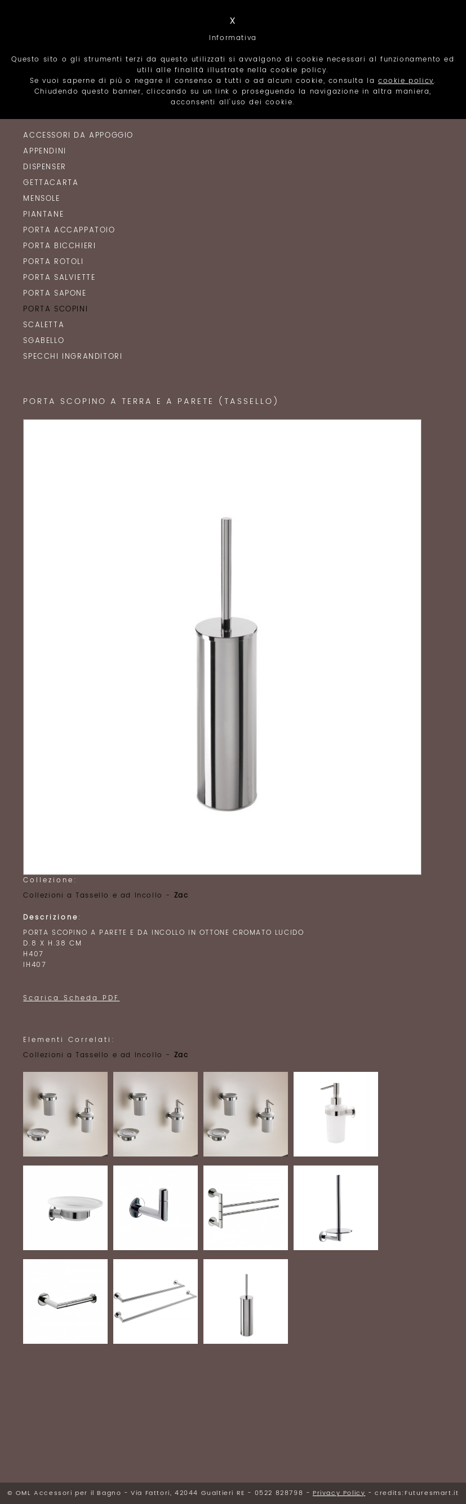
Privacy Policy (339, 1493)
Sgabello (43, 341)
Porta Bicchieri (59, 246)
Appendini (44, 151)
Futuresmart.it (432, 1493)
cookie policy (406, 81)
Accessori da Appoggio (78, 136)
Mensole (41, 199)
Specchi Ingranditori (72, 357)
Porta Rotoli (53, 262)
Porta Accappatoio (69, 230)
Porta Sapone (54, 294)
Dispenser (44, 167)
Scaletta (43, 325)
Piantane (43, 215)
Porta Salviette (59, 278)
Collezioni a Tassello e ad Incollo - (105, 895)
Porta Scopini (55, 309)
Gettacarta (50, 183)
